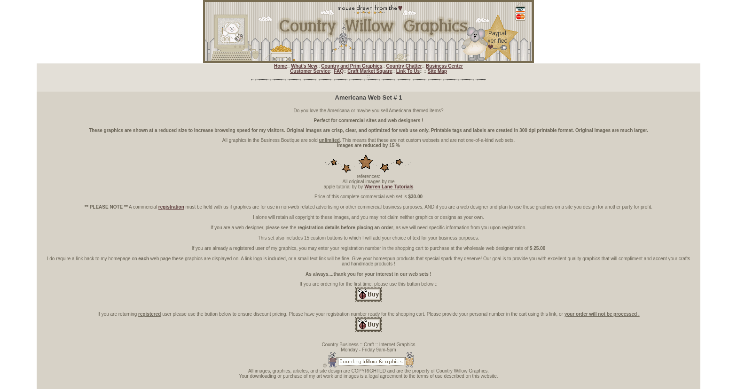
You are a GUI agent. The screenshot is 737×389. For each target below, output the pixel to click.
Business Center (444, 66)
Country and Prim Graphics (351, 66)
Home (280, 66)
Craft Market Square (369, 71)
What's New (304, 66)
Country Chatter (404, 66)
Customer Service (310, 71)
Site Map (437, 71)
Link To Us (408, 71)
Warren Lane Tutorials (388, 186)
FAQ (339, 71)
